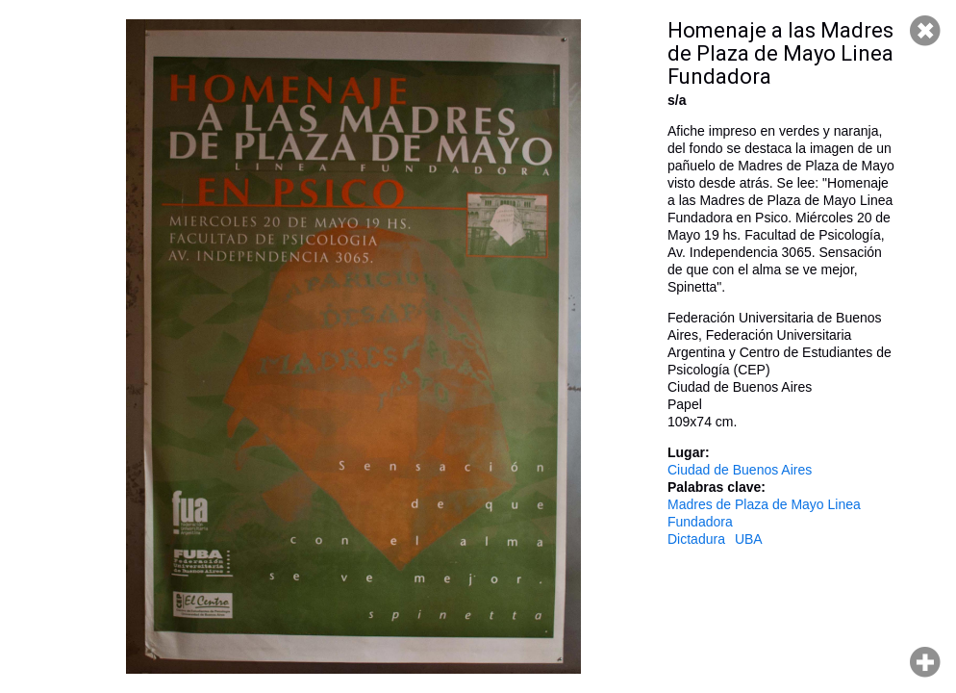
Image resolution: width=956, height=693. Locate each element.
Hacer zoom (925, 662)
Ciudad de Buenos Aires (739, 469)
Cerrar (925, 31)
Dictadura (696, 539)
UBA (749, 539)
